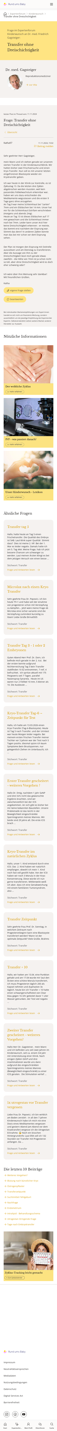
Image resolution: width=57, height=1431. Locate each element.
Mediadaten (10, 1375)
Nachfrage (12, 1202)
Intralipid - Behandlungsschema (23, 1213)
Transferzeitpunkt (16, 1191)
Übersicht (12, 132)
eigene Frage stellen (20, 290)
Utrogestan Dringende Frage (21, 1218)
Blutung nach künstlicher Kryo (22, 1180)
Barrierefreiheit (11, 1402)
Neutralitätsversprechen (16, 1369)
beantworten (16, 299)
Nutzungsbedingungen (15, 1382)
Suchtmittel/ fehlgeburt (19, 1197)
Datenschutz (10, 1389)
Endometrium (14, 1208)
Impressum (9, 1362)
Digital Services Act (13, 1395)
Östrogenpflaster (15, 1186)
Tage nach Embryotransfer (20, 1224)
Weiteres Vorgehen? (17, 1175)
